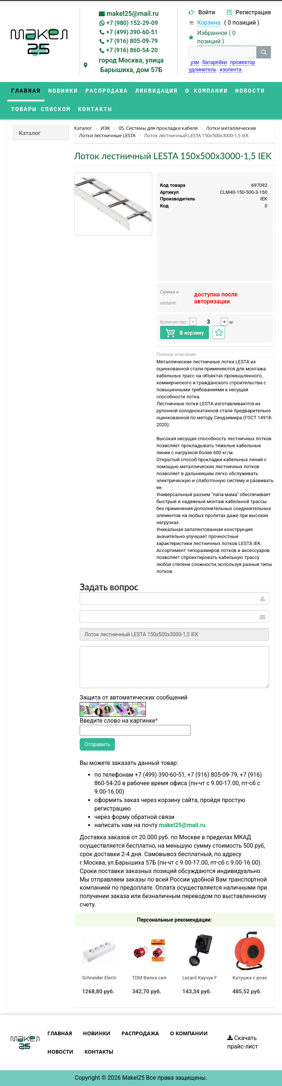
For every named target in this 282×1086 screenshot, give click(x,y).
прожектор (242, 62)
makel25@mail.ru (132, 13)
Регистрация (253, 12)
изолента (230, 69)
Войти (206, 12)
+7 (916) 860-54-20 (132, 50)
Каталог (30, 132)
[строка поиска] (222, 52)
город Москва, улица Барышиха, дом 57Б (131, 65)
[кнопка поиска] (263, 52)
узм (195, 62)
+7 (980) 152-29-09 (132, 22)
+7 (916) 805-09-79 (132, 41)
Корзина (208, 22)
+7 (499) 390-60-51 (132, 32)
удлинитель (202, 69)
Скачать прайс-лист (242, 1042)
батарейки (214, 62)
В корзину (184, 333)
